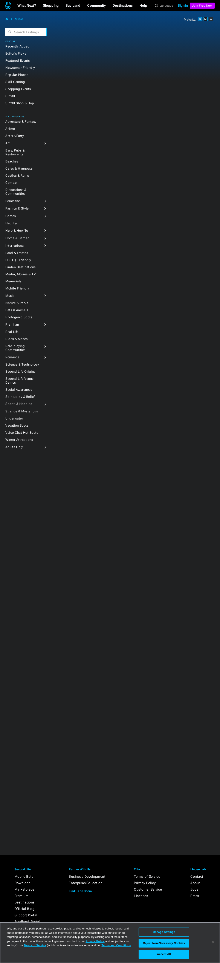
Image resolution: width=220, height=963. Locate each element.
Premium (12, 324)
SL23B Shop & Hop (19, 103)
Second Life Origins (20, 372)
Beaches (11, 161)
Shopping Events (18, 89)
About (195, 883)
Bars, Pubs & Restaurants (14, 152)
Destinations (24, 902)
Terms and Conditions (116, 945)
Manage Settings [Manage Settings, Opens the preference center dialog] (164, 932)
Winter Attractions (19, 440)
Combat (11, 183)
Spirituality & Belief (20, 397)
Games (10, 216)
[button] (26, 5)
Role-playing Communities (15, 348)
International (15, 246)
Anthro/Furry (14, 136)
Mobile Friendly (17, 288)
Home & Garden (17, 238)
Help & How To (16, 231)
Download (22, 883)
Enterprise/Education (85, 883)
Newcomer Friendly (20, 68)
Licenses (141, 896)
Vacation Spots (16, 425)
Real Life (12, 332)
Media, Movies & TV (20, 274)
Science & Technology (22, 364)
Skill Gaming (15, 82)
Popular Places (16, 75)
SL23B (10, 96)
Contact (196, 876)
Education (13, 201)
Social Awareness (18, 390)
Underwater (14, 418)
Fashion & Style (17, 208)
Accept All (164, 954)
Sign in (183, 5)
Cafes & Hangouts (18, 168)
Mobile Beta (24, 876)
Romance (12, 357)
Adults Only (14, 447)
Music (19, 19)
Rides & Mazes (16, 339)
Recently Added (17, 46)
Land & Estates (16, 253)
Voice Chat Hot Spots (21, 433)
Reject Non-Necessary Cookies (164, 943)
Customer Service (148, 889)
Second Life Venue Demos (19, 380)
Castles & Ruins (17, 176)
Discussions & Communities (15, 192)
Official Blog (24, 909)
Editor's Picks (15, 53)
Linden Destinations (20, 267)
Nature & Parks (16, 303)
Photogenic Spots (18, 317)
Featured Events (17, 61)
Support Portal (25, 915)
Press (194, 896)
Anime (10, 129)
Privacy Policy (145, 883)
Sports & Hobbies (18, 404)
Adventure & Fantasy (21, 122)
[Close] (213, 942)
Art (7, 143)
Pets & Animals (16, 310)
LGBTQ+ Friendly (18, 260)
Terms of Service (147, 876)
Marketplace (24, 889)
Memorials (13, 281)
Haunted (11, 223)
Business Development (87, 876)
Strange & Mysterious (21, 411)
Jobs (194, 889)
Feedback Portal (27, 922)
